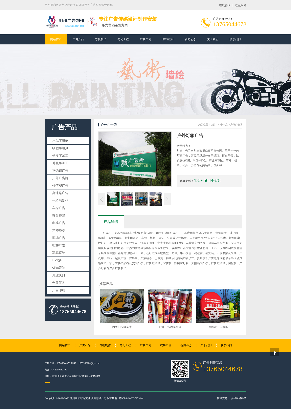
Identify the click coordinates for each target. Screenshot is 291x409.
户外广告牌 (60, 178)
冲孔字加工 (60, 163)
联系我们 (235, 39)
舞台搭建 (58, 215)
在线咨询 (224, 5)
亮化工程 (123, 39)
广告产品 (78, 39)
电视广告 (58, 223)
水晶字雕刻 (60, 140)
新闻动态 (190, 39)
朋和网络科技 (238, 398)
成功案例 (168, 39)
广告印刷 (58, 290)
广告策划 (145, 39)
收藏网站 (240, 5)
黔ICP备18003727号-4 (131, 398)
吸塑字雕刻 (60, 148)
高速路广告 (60, 193)
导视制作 (100, 39)
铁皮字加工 (60, 155)
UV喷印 (57, 260)
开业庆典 (58, 275)
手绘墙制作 (60, 200)
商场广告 (58, 238)
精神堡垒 (58, 230)
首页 (212, 124)
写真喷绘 (58, 252)
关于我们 (212, 39)
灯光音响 (58, 267)
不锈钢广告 (60, 170)
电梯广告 (58, 245)
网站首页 (56, 39)
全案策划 (58, 282)
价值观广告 (60, 185)
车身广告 (58, 208)
